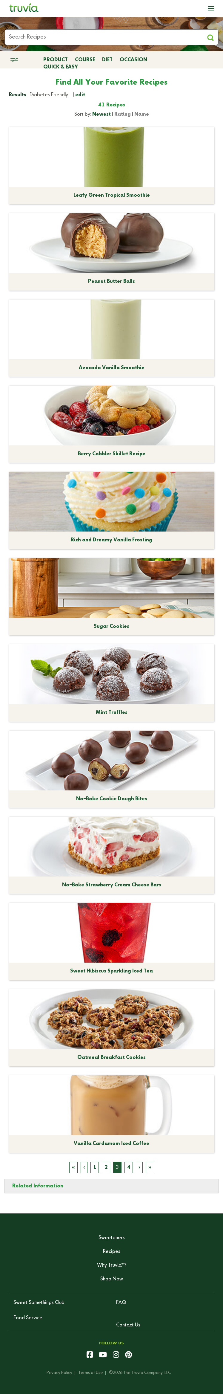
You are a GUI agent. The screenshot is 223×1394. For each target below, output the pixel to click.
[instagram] (116, 1355)
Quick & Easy (60, 67)
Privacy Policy (59, 1373)
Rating (122, 114)
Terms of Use (90, 1373)
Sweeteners (112, 1238)
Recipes (111, 1251)
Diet (107, 60)
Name (141, 114)
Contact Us (128, 1325)
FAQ (121, 1302)
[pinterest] (128, 1355)
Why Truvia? (111, 1265)
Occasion (133, 60)
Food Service (27, 1318)
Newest (101, 114)
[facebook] (90, 1355)
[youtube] (103, 1355)
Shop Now (111, 1279)
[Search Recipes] (111, 37)
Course (85, 60)
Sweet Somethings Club (38, 1302)
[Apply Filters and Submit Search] (210, 37)
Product (55, 60)
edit (80, 95)
